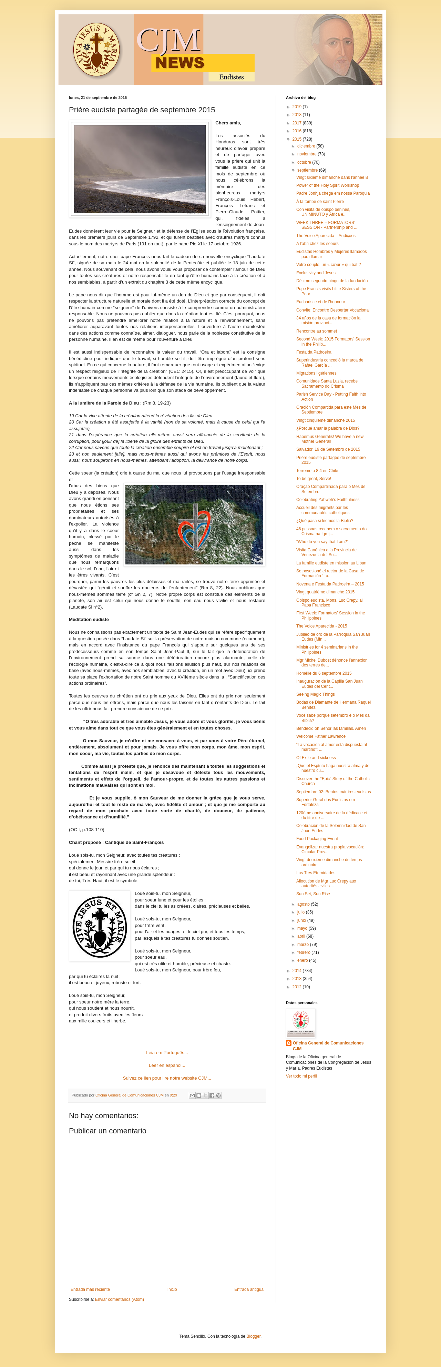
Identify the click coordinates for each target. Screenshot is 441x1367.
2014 (298, 970)
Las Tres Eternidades (315, 872)
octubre (304, 162)
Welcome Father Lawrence (321, 736)
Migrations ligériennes (316, 373)
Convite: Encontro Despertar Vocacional (333, 310)
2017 (298, 123)
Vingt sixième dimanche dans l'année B (332, 177)
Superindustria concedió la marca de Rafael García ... (329, 362)
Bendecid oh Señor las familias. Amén (331, 728)
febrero (304, 952)
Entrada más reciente (90, 1289)
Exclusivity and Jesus (316, 273)
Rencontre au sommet (316, 331)
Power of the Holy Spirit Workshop (327, 185)
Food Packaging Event (317, 838)
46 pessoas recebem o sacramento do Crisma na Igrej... (331, 531)
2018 (298, 114)
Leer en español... (167, 1065)
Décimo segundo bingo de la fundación (332, 280)
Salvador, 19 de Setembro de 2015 (328, 449)
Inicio (172, 1289)
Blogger (253, 1336)
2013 (298, 978)
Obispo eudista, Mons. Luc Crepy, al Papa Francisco (329, 603)
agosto (304, 904)
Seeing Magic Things (315, 694)
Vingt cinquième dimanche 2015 (325, 420)
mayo (303, 928)
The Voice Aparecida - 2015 (321, 626)
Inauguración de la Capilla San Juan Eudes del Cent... (329, 683)
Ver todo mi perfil (301, 1076)
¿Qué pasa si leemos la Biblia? (324, 520)
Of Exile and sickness (316, 757)
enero (303, 960)
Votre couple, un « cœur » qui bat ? (328, 264)
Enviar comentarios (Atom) (119, 1299)
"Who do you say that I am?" (322, 541)
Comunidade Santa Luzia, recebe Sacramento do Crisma (327, 383)
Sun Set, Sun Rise (313, 893)
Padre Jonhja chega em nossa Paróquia (333, 193)
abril (301, 936)
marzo (303, 944)
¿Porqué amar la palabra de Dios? (327, 428)
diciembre (306, 146)
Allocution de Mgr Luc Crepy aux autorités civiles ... (326, 883)
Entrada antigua (249, 1289)
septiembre (308, 170)
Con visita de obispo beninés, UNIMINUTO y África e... (323, 212)
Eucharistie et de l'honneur (320, 301)
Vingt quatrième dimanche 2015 (325, 592)
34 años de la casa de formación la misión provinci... (328, 320)
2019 (298, 106)
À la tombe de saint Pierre (320, 201)
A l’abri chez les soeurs (317, 243)
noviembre (307, 154)
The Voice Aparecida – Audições (326, 235)
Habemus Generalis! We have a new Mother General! (329, 439)
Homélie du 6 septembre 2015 (324, 673)
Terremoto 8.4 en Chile (317, 470)
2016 (298, 131)
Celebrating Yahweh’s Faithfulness (327, 499)
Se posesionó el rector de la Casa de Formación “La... (330, 573)
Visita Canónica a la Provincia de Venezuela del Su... (326, 552)
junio (302, 920)
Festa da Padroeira (313, 352)
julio (301, 912)
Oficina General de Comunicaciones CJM (328, 1046)
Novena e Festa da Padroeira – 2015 (330, 584)
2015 (298, 139)
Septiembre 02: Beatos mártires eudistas (333, 791)
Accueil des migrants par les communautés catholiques (322, 510)
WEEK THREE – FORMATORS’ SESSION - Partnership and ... (326, 225)
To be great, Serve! (313, 478)
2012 (298, 987)
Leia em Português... (167, 1052)
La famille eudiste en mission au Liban (331, 563)
